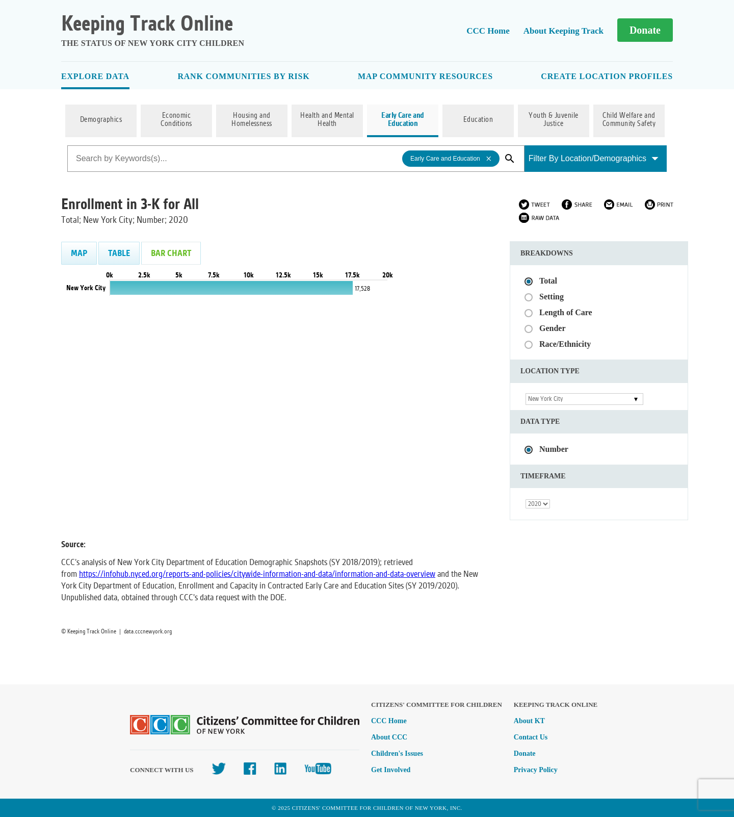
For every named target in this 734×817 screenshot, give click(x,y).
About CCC (389, 737)
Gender (552, 328)
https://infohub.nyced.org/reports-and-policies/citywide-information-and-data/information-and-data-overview (257, 574)
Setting (551, 296)
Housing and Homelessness (251, 120)
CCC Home (488, 31)
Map (79, 253)
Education (478, 120)
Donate (645, 30)
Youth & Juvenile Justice (554, 120)
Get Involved (390, 770)
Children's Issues (397, 753)
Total (548, 280)
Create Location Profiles (607, 76)
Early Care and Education (402, 120)
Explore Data (95, 76)
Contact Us (531, 737)
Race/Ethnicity (565, 344)
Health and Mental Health (327, 120)
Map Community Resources (425, 76)
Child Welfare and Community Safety (629, 120)
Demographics (101, 120)
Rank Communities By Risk (243, 76)
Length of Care (565, 312)
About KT (529, 721)
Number (553, 449)
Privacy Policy (536, 770)
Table (119, 253)
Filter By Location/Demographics (594, 158)
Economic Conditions (176, 120)
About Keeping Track (563, 31)
